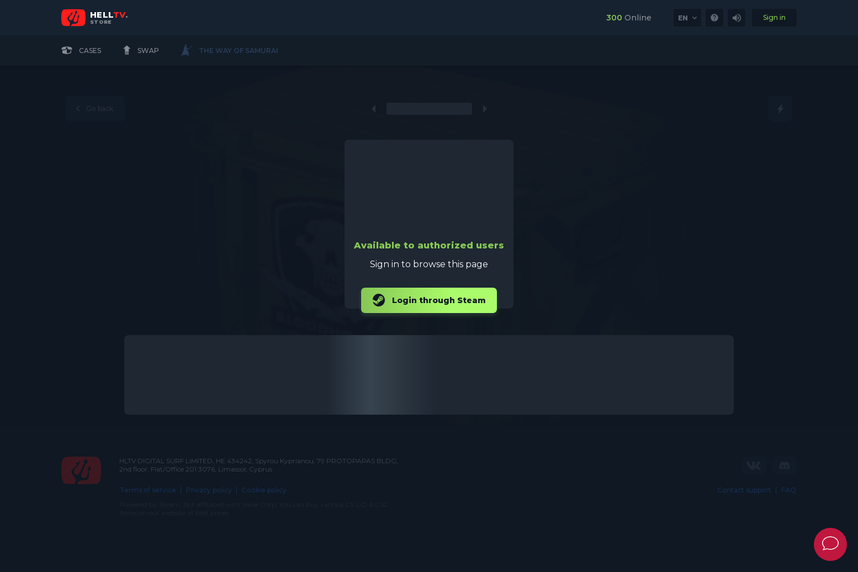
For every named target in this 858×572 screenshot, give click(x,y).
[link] (714, 18)
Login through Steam (429, 300)
